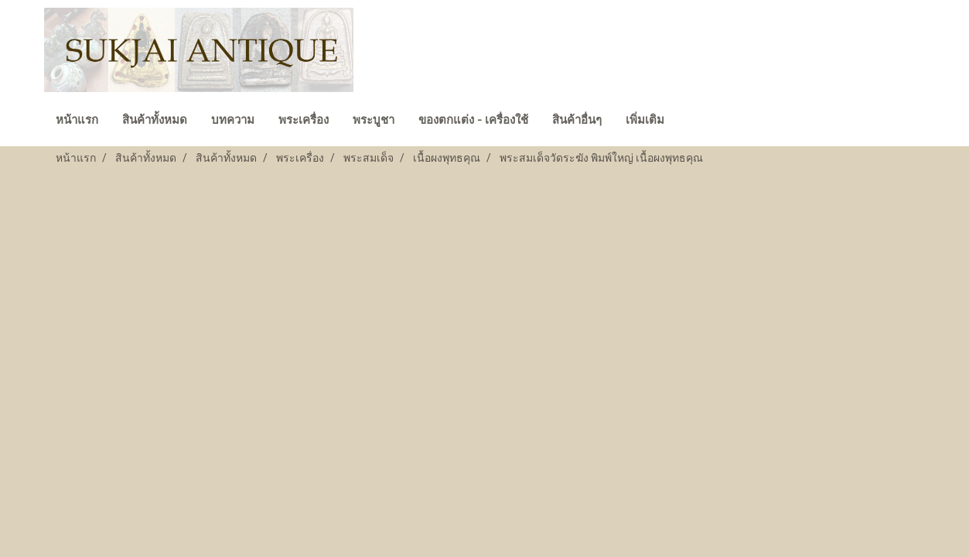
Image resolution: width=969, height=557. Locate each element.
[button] (690, 121)
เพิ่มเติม (645, 120)
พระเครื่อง (303, 120)
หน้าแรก (77, 120)
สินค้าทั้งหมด (154, 120)
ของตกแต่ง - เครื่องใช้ (473, 120)
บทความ (232, 120)
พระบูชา (373, 120)
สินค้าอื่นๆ (577, 120)
